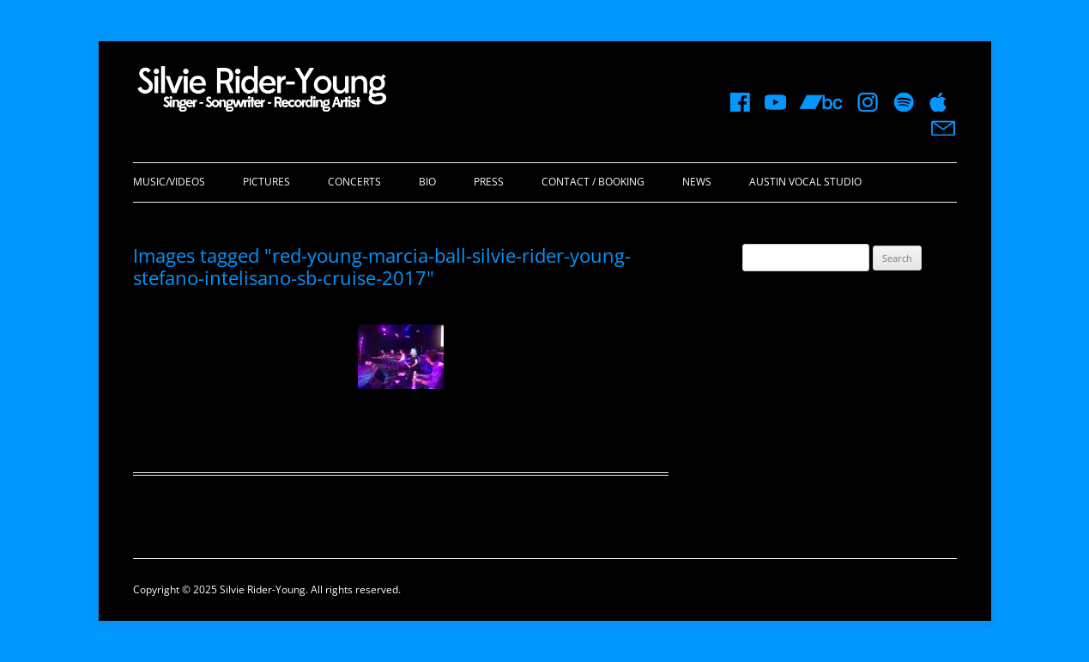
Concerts (354, 181)
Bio (427, 181)
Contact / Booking (592, 181)
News (696, 181)
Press (489, 181)
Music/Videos (169, 181)
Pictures (266, 181)
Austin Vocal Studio (805, 181)
